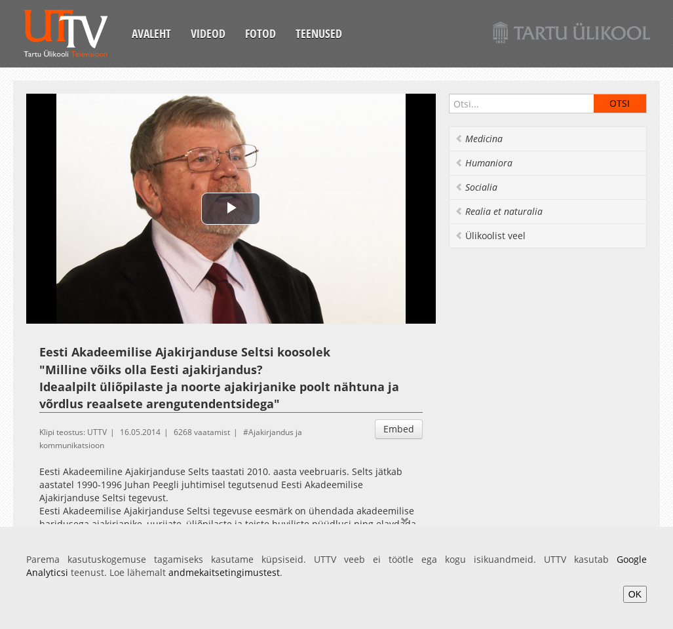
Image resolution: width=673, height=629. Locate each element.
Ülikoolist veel (490, 235)
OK (635, 594)
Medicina (479, 138)
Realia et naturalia (499, 211)
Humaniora (483, 163)
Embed (398, 429)
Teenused (319, 33)
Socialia (476, 187)
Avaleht (151, 33)
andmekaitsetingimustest (224, 572)
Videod (208, 33)
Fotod (260, 33)
